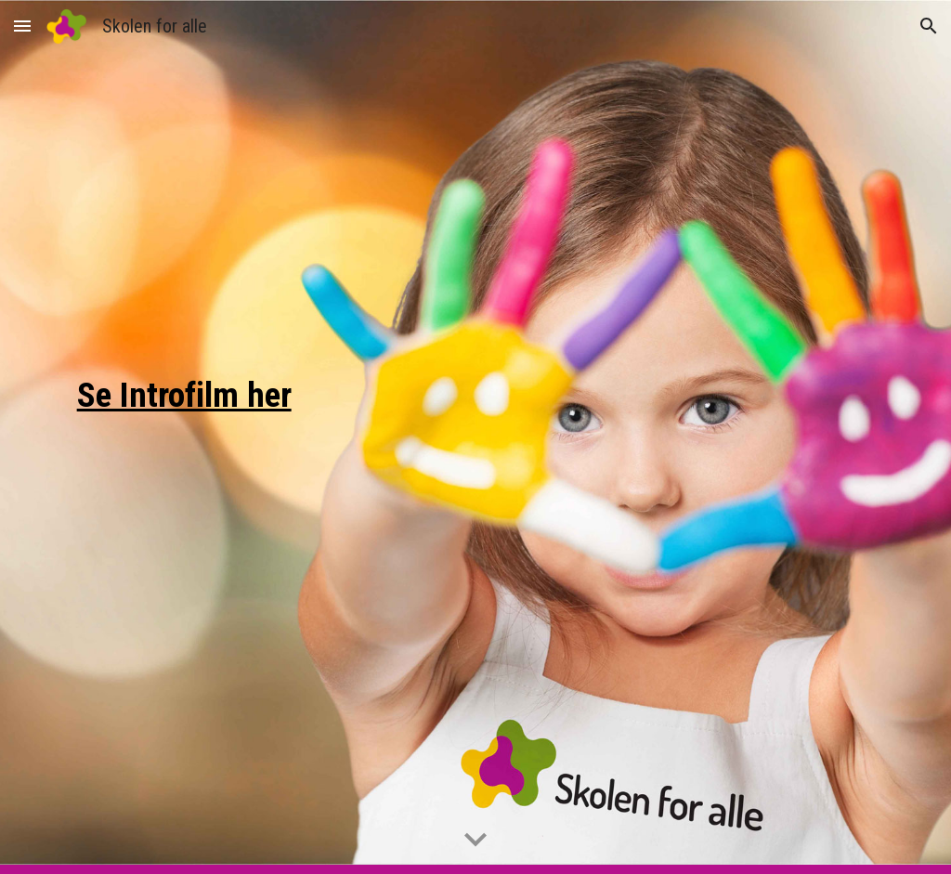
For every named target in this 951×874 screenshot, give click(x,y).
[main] (188, 436)
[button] (22, 25)
